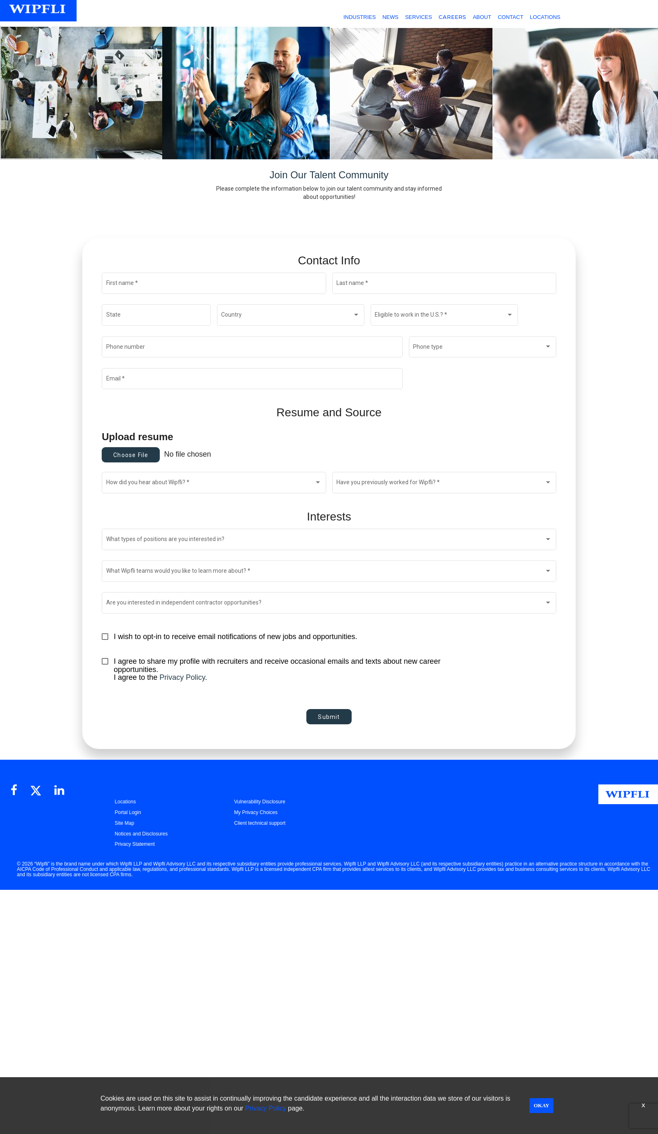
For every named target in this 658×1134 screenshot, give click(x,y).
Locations (125, 802)
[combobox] (290, 316)
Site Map (124, 823)
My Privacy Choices (256, 812)
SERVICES (418, 17)
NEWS (391, 17)
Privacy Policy (182, 677)
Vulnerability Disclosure (259, 802)
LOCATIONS (545, 17)
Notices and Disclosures (141, 834)
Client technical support (260, 823)
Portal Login (128, 812)
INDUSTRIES (359, 17)
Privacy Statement (135, 844)
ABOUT (482, 17)
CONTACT (510, 17)
